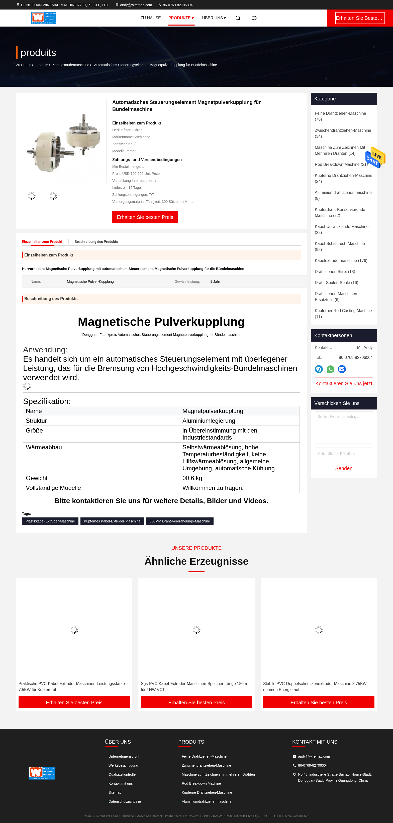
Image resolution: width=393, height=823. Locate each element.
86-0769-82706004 (175, 5)
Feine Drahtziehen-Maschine (204, 756)
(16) (336, 283)
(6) (336, 297)
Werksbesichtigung (123, 765)
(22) (340, 212)
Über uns (214, 18)
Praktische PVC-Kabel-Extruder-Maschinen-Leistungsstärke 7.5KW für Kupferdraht (72, 686)
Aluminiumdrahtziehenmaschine (206, 801)
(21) (341, 164)
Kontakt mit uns (121, 783)
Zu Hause (151, 18)
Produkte (181, 18)
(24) (343, 178)
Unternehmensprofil (124, 756)
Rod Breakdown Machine (201, 783)
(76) (340, 116)
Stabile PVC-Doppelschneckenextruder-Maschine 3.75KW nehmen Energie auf (315, 686)
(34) (343, 133)
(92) (340, 246)
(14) (340, 150)
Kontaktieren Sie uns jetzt (344, 383)
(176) (341, 260)
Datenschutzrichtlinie (125, 801)
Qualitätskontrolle (122, 774)
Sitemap (115, 792)
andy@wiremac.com (133, 5)
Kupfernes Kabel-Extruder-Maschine (112, 521)
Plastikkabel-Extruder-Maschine (50, 521)
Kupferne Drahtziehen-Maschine (207, 792)
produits (42, 65)
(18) (335, 271)
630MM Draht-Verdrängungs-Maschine (180, 521)
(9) (343, 195)
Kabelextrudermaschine (70, 65)
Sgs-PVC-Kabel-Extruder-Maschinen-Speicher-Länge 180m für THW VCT (194, 686)
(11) (343, 314)
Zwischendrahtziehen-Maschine (206, 765)
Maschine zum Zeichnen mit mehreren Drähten (218, 774)
